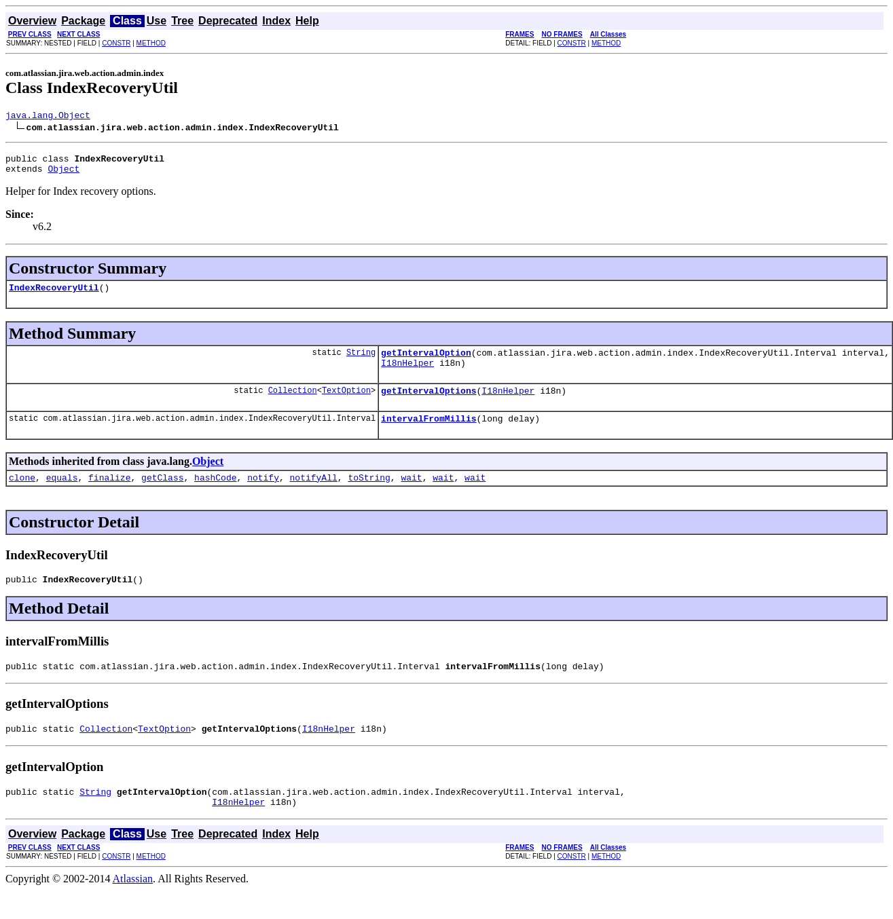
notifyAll (314, 495)
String (361, 362)
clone (22, 495)
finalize (109, 495)
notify (263, 495)
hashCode (215, 495)
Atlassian (133, 907)
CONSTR (116, 43)
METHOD (151, 43)
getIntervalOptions (428, 404)
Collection (292, 404)
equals (62, 495)
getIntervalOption (426, 362)
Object (63, 174)
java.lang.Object (47, 117)
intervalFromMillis (428, 434)
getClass (162, 495)
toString (369, 495)
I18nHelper (407, 375)
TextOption (346, 404)
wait (411, 495)
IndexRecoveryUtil (54, 295)
